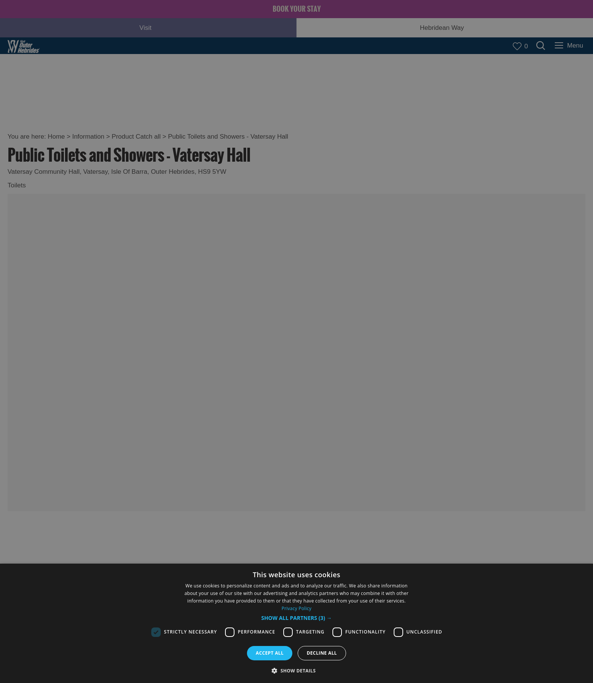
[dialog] (296, 623)
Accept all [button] (270, 653)
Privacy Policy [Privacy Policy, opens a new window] (296, 608)
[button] (296, 618)
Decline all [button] (322, 653)
